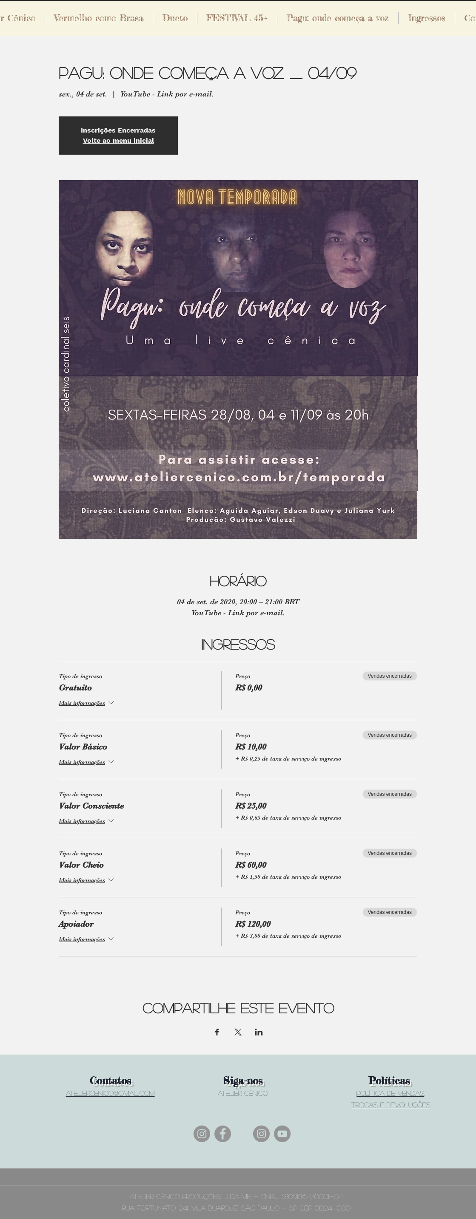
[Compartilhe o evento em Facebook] (217, 1032)
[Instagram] (202, 1134)
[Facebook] (222, 1134)
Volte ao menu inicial (118, 140)
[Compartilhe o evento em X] (238, 1032)
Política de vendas (390, 1093)
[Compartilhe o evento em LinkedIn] (259, 1032)
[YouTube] (282, 1134)
